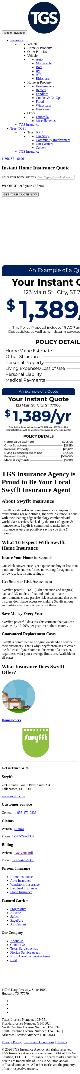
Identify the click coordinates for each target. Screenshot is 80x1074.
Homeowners (45, 86)
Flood (40, 101)
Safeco (15, 916)
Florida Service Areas (25, 952)
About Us (16, 941)
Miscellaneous (45, 121)
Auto (39, 59)
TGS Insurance (29, 124)
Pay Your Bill (24, 853)
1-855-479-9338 (25, 812)
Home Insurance (21, 877)
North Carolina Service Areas (30, 956)
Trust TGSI (18, 128)
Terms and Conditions (39, 1042)
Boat (39, 67)
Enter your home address (19, 177)
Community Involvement (53, 140)
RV (38, 71)
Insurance (16, 40)
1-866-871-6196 (13, 158)
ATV (39, 75)
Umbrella (42, 117)
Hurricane (42, 109)
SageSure (16, 920)
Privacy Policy (12, 1042)
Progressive (18, 909)
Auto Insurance (20, 880)
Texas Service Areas (24, 948)
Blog (13, 960)
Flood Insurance (21, 892)
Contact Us (18, 945)
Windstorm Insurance (25, 884)
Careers (41, 147)
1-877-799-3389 (23, 836)
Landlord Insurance (23, 888)
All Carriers (18, 924)
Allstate (15, 913)
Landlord (42, 94)
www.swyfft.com (13, 796)
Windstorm (43, 105)
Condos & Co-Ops (48, 98)
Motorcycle (44, 63)
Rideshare (42, 78)
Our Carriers (44, 144)
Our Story (42, 136)
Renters (41, 90)
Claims (19, 829)
